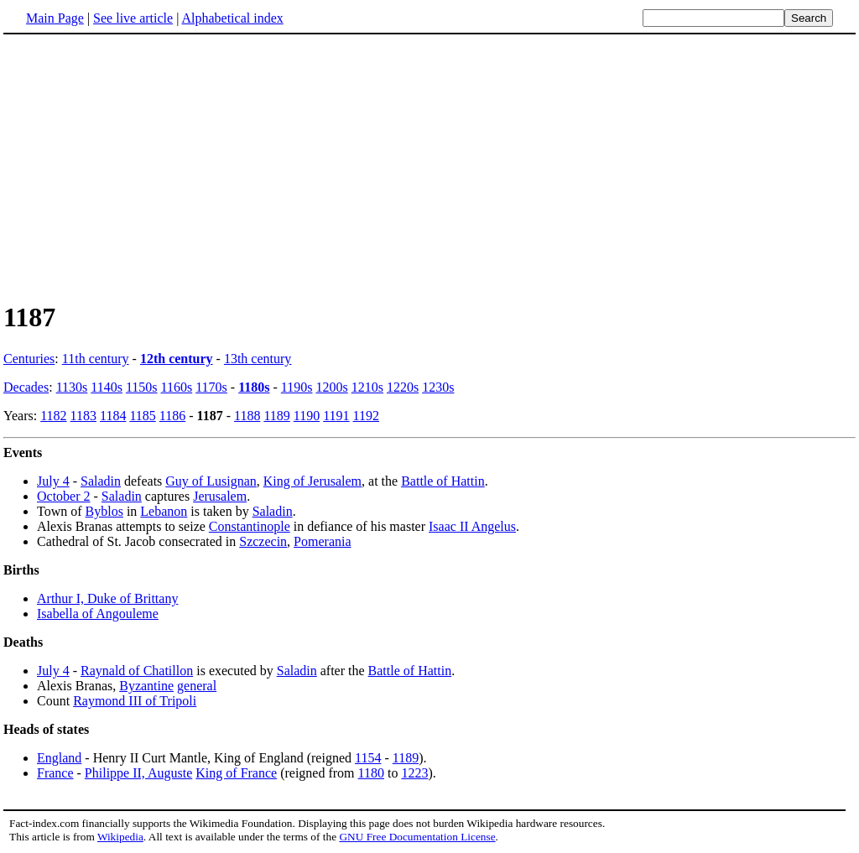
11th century (95, 358)
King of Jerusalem (312, 481)
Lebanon (163, 511)
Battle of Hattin (443, 481)
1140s (106, 387)
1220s (403, 387)
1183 (83, 415)
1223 (414, 773)
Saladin (101, 481)
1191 (336, 415)
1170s (211, 387)
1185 (142, 415)
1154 (368, 758)
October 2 (64, 496)
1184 (113, 415)
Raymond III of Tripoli (134, 701)
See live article (133, 18)
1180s (253, 387)
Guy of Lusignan (210, 481)
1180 (371, 773)
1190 (307, 415)
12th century (176, 358)
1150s (142, 387)
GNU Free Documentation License (417, 836)
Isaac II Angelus (472, 526)
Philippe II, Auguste (138, 773)
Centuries (29, 358)
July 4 (53, 481)
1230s (438, 387)
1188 (247, 415)
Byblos (104, 511)
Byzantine (146, 686)
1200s (331, 387)
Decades (26, 387)
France (55, 773)
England (59, 758)
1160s (177, 387)
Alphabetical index (232, 18)
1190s (297, 387)
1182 (53, 415)
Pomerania (322, 541)
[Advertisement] (144, 166)
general (196, 686)
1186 (172, 415)
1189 (276, 415)
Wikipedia (120, 836)
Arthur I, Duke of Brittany (107, 598)
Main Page (55, 18)
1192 (366, 415)
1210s (367, 387)
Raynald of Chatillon (137, 670)
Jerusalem (220, 496)
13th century (257, 358)
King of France (236, 773)
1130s (72, 387)
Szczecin (263, 541)
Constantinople (249, 526)
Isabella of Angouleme (98, 613)
